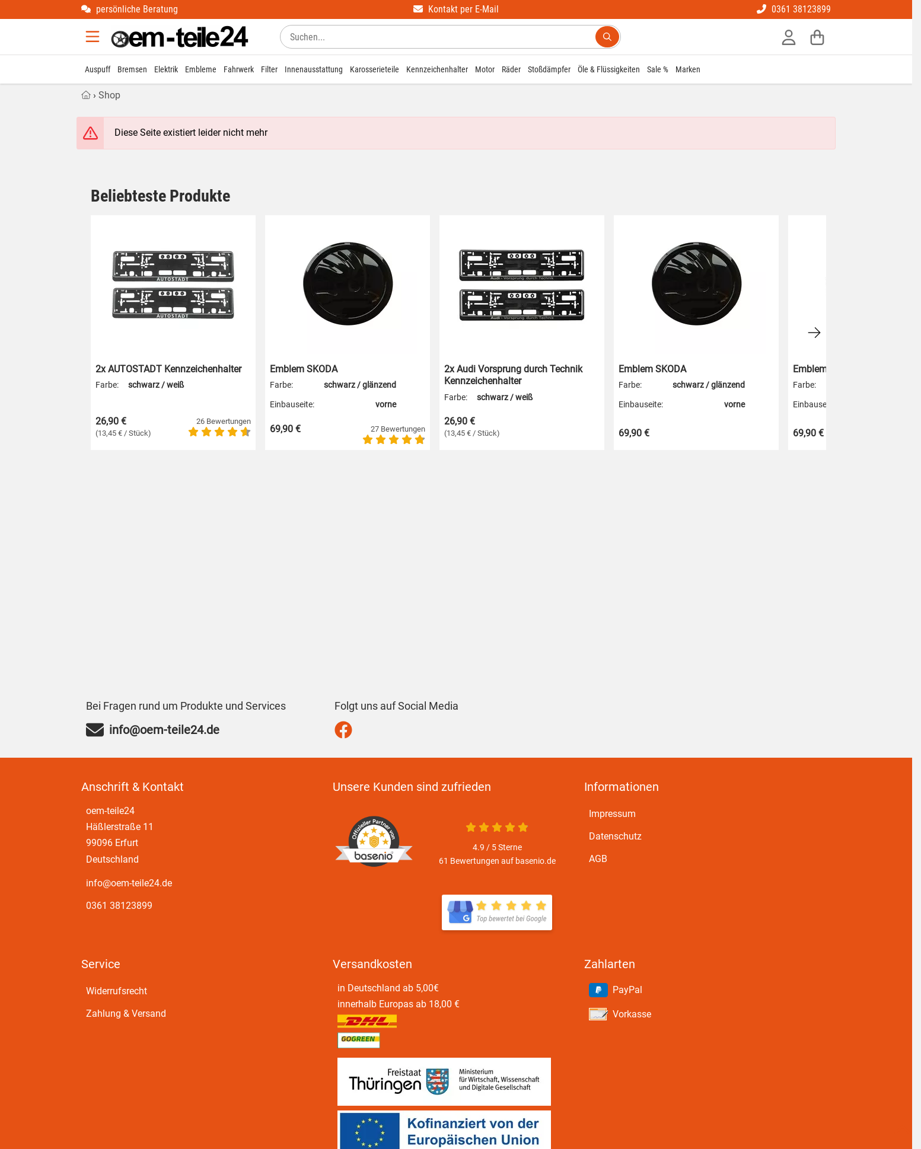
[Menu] (93, 36)
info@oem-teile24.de (129, 883)
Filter (269, 69)
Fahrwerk (239, 69)
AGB (598, 858)
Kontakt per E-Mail (456, 9)
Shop (109, 95)
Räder (511, 69)
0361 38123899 (794, 9)
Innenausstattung (314, 69)
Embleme (200, 69)
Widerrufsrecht (116, 991)
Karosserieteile (374, 69)
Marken (687, 69)
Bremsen (132, 69)
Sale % (657, 69)
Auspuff (97, 69)
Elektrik (166, 69)
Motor (485, 69)
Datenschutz (615, 836)
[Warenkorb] (817, 36)
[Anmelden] (788, 36)
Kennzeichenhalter (437, 69)
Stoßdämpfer (549, 69)
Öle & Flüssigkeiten (609, 69)
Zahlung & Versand (126, 1013)
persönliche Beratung (129, 9)
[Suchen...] (607, 36)
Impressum (612, 813)
